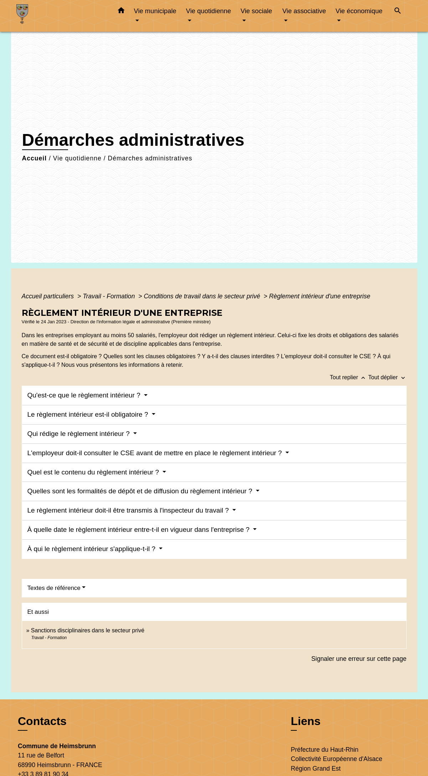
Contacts (42, 721)
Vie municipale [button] (155, 11)
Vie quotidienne (77, 158)
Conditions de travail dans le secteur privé (203, 296)
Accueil (34, 158)
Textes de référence (54, 588)
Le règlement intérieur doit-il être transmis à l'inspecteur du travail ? (129, 510)
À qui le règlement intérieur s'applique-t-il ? (92, 549)
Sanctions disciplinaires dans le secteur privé (87, 630)
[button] (121, 11)
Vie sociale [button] (256, 11)
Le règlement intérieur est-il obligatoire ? (88, 414)
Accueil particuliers (49, 296)
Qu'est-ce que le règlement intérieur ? (85, 395)
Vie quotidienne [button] (208, 11)
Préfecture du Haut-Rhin (325, 749)
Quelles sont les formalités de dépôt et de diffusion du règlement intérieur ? (140, 491)
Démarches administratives (150, 158)
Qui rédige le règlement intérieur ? (79, 433)
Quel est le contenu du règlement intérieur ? (94, 472)
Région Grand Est (316, 768)
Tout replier (349, 377)
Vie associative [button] (304, 11)
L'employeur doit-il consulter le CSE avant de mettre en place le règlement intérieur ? (155, 453)
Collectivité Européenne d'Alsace (336, 758)
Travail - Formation (109, 296)
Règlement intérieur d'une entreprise (319, 296)
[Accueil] (60, 15)
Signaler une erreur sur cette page (359, 658)
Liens (306, 721)
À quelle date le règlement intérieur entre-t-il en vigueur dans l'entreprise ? (139, 529)
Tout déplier (387, 377)
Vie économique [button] (359, 11)
